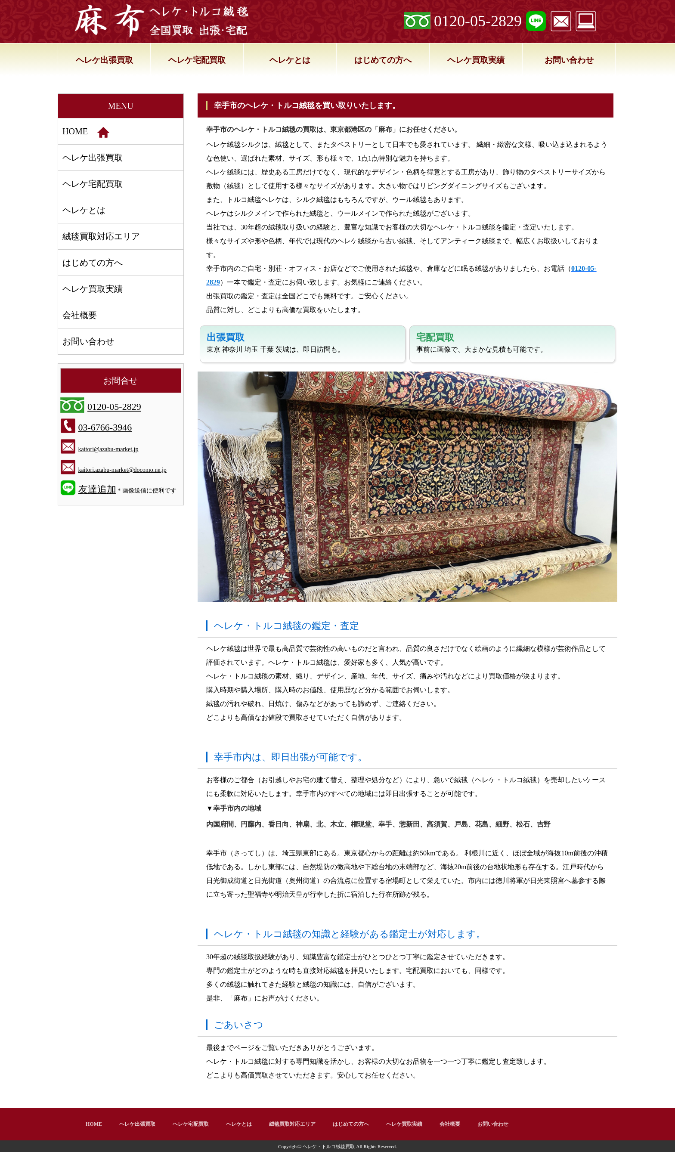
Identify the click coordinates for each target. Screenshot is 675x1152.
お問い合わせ (569, 60)
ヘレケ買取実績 (476, 60)
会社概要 (79, 315)
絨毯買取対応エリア (101, 236)
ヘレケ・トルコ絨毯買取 (329, 1146)
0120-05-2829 (478, 21)
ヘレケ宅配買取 (197, 60)
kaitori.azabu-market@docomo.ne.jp (122, 470)
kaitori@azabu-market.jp (108, 449)
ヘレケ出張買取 (104, 60)
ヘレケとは (289, 60)
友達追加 (97, 489)
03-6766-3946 (105, 427)
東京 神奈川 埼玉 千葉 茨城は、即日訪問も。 (275, 342)
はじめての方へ (383, 60)
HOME (85, 132)
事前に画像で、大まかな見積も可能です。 (481, 342)
